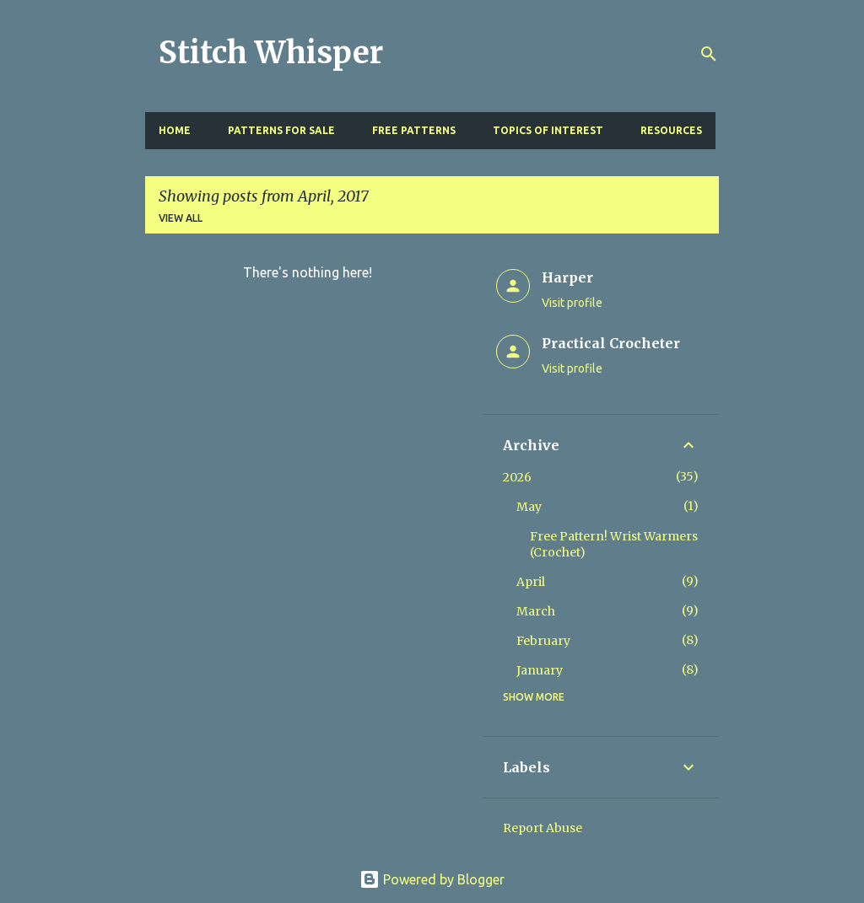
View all (180, 217)
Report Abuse (542, 828)
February (543, 640)
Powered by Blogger (432, 879)
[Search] (709, 54)
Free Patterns (414, 130)
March (535, 611)
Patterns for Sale (281, 130)
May (529, 506)
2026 (517, 477)
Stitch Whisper (271, 53)
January (539, 670)
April (530, 581)
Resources (671, 130)
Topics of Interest (548, 130)
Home (175, 130)
